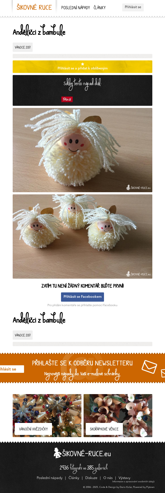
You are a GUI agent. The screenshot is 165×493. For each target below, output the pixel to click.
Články (99, 8)
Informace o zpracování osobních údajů (133, 482)
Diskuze (91, 478)
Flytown (150, 487)
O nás (108, 478)
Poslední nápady (75, 8)
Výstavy (124, 478)
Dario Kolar (126, 487)
